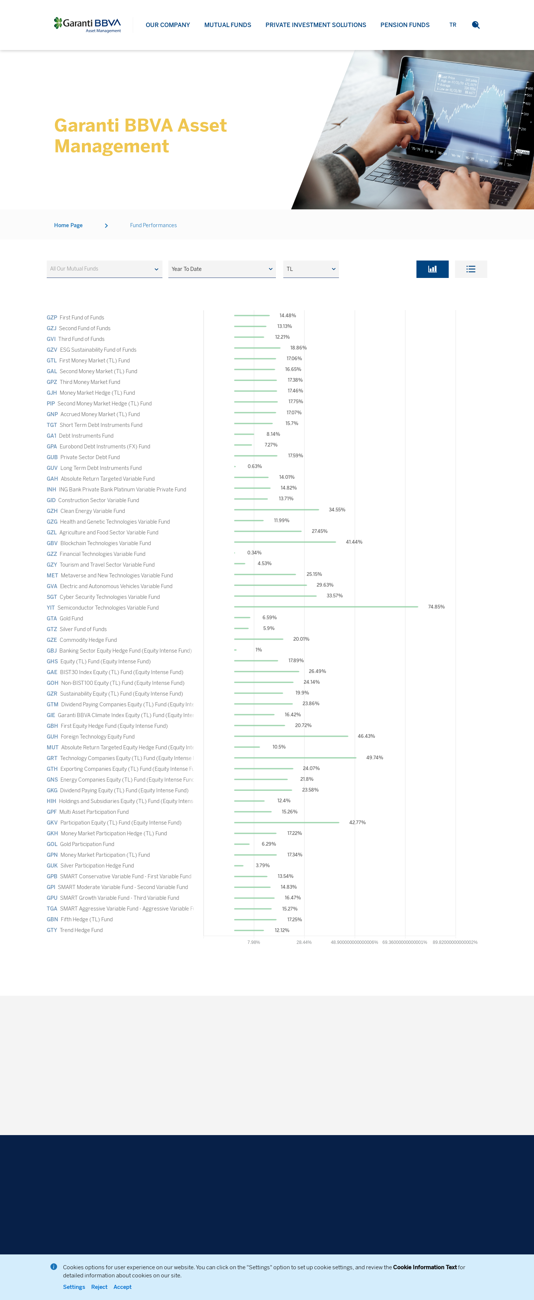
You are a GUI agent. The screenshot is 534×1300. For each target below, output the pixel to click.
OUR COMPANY (168, 25)
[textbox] (78, 269)
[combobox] (104, 269)
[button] (222, 269)
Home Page (68, 236)
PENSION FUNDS (405, 36)
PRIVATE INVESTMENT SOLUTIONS (316, 29)
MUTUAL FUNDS (227, 25)
